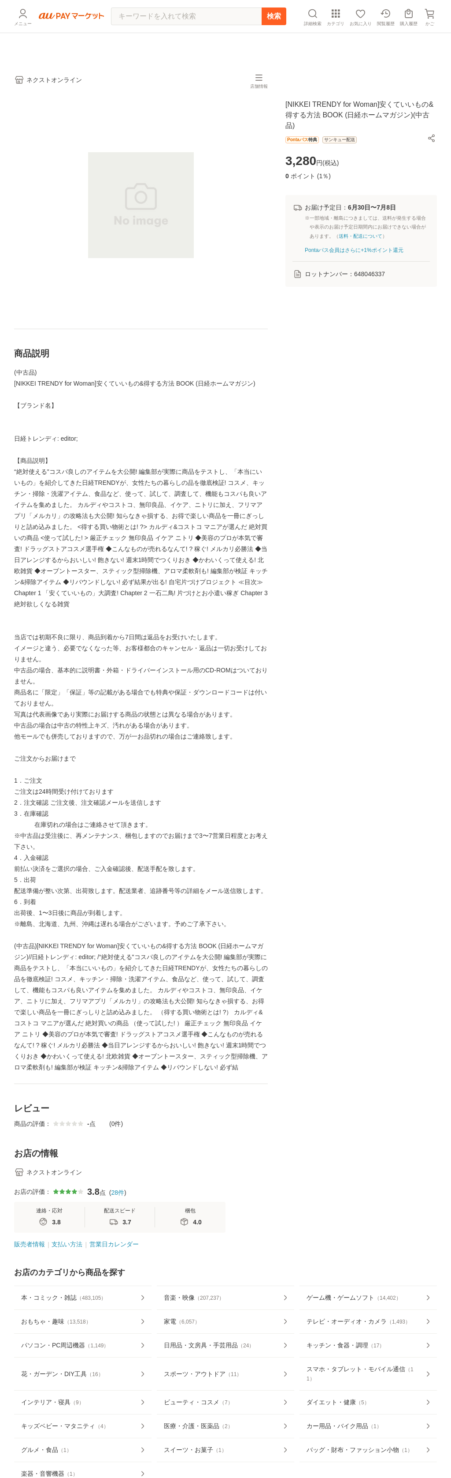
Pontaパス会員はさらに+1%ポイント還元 (354, 250)
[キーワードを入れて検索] (186, 37)
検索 (274, 37)
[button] (431, 138)
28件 (117, 1192)
